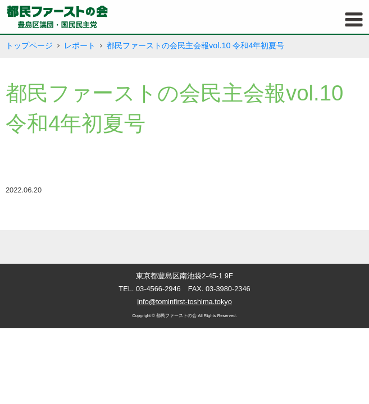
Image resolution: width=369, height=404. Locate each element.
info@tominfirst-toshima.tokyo (184, 301)
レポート (79, 45)
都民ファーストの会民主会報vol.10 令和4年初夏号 (195, 45)
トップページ (29, 45)
